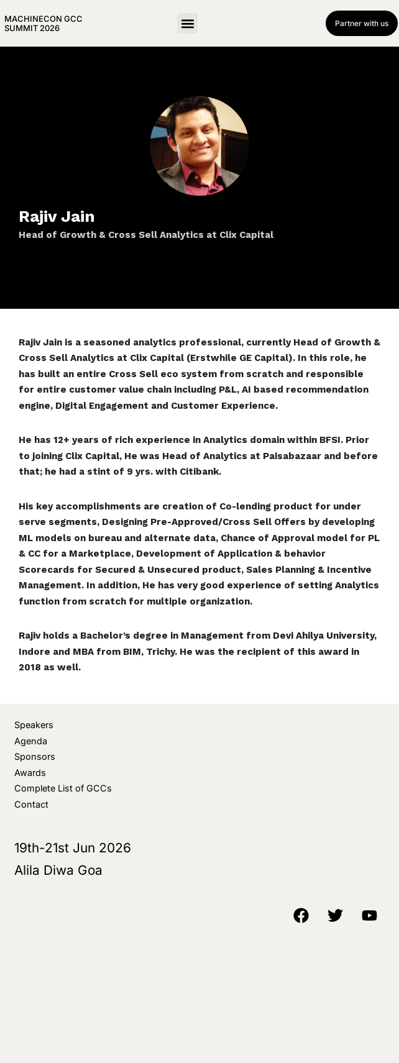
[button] (187, 23)
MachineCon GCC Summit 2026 (43, 23)
